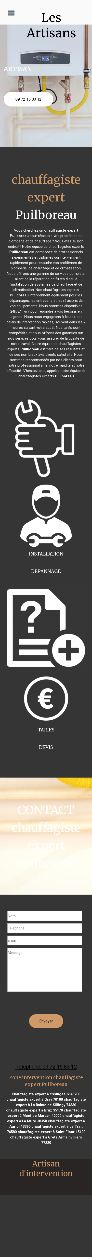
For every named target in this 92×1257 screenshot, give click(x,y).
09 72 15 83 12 (28, 99)
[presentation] (44, 1004)
